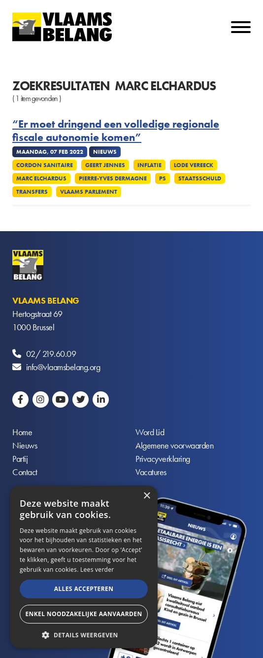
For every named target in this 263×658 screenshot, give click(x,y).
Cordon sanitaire (44, 165)
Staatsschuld (199, 178)
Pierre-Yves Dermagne (113, 178)
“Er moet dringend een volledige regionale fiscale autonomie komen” (115, 131)
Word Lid (149, 432)
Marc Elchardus (41, 178)
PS (162, 178)
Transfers (32, 192)
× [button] (146, 496)
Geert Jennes (105, 165)
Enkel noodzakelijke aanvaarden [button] (83, 614)
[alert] (84, 566)
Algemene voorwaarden (174, 445)
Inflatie (149, 165)
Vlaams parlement (88, 192)
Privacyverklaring (162, 458)
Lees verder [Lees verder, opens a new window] (97, 569)
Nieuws (24, 445)
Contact (24, 472)
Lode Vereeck (193, 165)
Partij (20, 458)
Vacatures (150, 472)
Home (22, 432)
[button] (84, 634)
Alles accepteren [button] (84, 589)
